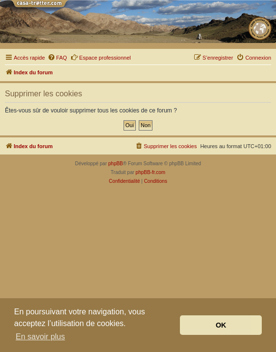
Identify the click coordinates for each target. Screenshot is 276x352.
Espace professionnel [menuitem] (101, 57)
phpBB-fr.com (151, 172)
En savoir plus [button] (40, 336)
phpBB (115, 163)
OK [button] (221, 325)
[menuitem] (57, 58)
